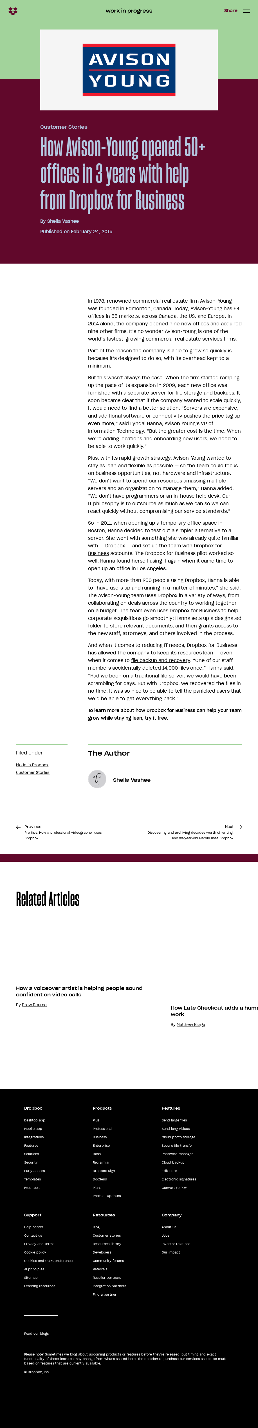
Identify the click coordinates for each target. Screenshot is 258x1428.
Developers (102, 1252)
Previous (63, 832)
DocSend (100, 1179)
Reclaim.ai (101, 1162)
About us (169, 1227)
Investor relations (176, 1244)
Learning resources (39, 1286)
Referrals (100, 1269)
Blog (96, 1227)
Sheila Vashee (63, 221)
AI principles (34, 1269)
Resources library (107, 1244)
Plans (97, 1188)
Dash (97, 1154)
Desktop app (34, 1120)
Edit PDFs (169, 1171)
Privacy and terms (39, 1244)
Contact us (33, 1235)
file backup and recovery (160, 660)
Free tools (32, 1188)
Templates (32, 1179)
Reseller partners (107, 1278)
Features (31, 1146)
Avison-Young (216, 301)
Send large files (174, 1120)
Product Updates (107, 1196)
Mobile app (33, 1129)
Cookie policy (35, 1252)
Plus (96, 1120)
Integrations (34, 1137)
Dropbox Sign (104, 1171)
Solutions (31, 1154)
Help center (33, 1227)
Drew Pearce (34, 1005)
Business (100, 1137)
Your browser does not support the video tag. (213, 975)
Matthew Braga (191, 1024)
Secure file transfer (177, 1146)
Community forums (108, 1261)
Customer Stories (64, 127)
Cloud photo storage (178, 1137)
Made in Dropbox (32, 765)
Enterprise (101, 1146)
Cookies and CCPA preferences (49, 1261)
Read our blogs (36, 1334)
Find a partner (104, 1294)
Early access (34, 1171)
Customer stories (107, 1235)
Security (31, 1162)
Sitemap (31, 1278)
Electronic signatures (179, 1179)
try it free (156, 718)
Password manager (177, 1154)
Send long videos (176, 1129)
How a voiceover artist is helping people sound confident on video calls (79, 991)
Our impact (171, 1252)
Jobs (165, 1235)
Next (191, 832)
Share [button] (230, 10)
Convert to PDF (174, 1188)
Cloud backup (173, 1162)
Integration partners (109, 1286)
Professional (102, 1129)
